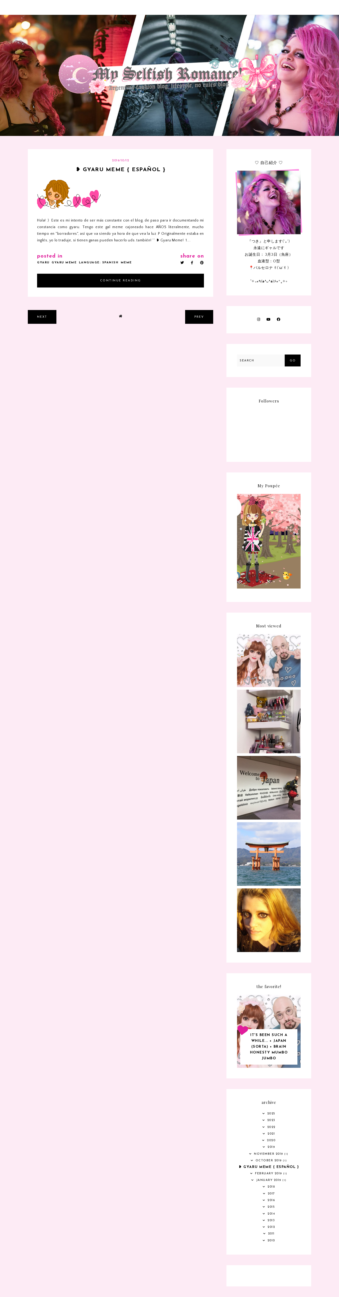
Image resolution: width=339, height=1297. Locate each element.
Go (293, 360)
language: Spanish (99, 262)
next (42, 317)
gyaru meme (64, 262)
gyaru (43, 262)
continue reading (120, 280)
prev (199, 317)
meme (126, 262)
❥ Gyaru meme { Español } (121, 169)
